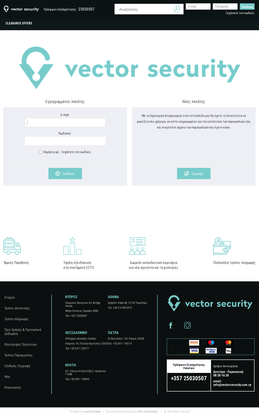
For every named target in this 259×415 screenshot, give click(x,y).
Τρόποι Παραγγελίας (18, 355)
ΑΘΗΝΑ (113, 297)
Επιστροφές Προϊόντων (20, 344)
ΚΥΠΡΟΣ (71, 297)
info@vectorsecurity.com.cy (232, 385)
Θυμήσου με (51, 152)
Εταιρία (9, 297)
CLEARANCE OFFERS (19, 23)
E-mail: (65, 115)
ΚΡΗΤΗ (70, 365)
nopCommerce (91, 411)
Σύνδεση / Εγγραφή (17, 366)
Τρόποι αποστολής (17, 308)
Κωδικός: (65, 133)
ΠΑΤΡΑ (113, 333)
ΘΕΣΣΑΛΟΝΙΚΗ (76, 333)
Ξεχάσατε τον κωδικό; (240, 13)
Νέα (7, 377)
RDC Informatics (148, 411)
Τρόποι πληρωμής (16, 319)
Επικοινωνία (12, 387)
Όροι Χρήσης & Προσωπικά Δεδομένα (22, 332)
